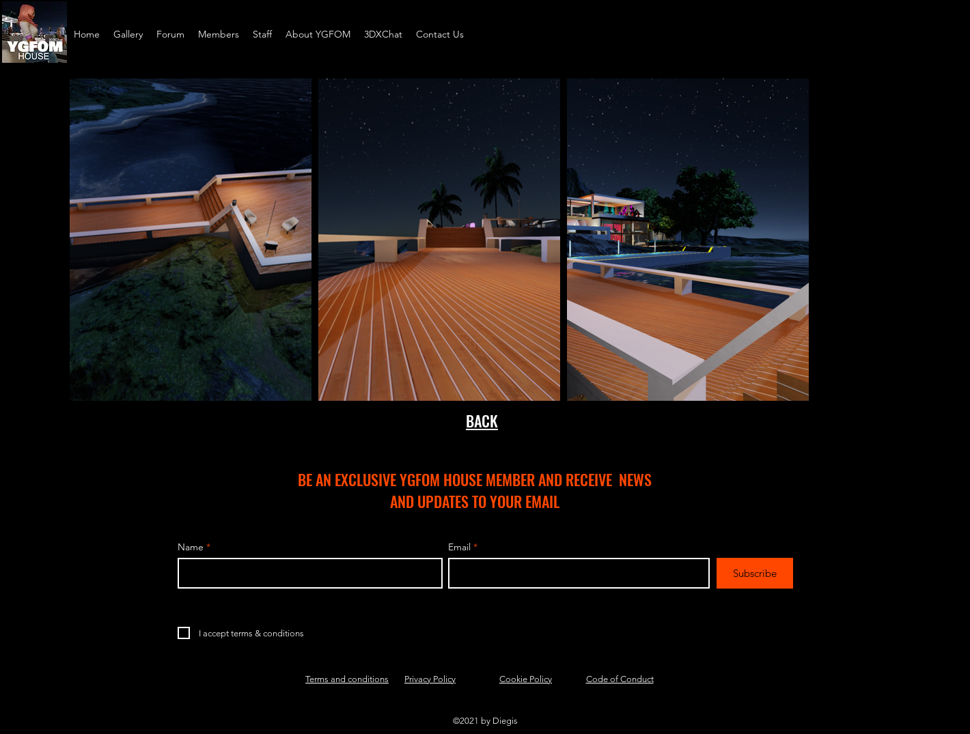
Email (459, 547)
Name (191, 547)
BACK (482, 421)
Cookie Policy (525, 679)
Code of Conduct (620, 679)
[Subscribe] (755, 573)
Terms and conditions (347, 679)
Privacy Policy (430, 679)
